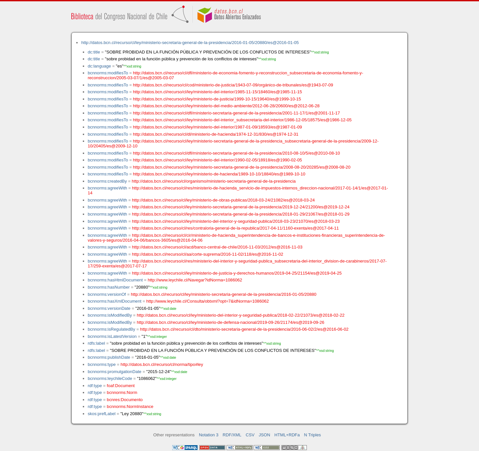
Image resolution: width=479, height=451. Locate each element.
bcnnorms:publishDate (109, 357)
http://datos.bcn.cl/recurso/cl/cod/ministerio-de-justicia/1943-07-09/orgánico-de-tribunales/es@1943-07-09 (233, 85)
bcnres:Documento (125, 399)
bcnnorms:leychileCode (110, 378)
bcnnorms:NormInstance (130, 406)
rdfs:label (96, 343)
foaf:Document (121, 385)
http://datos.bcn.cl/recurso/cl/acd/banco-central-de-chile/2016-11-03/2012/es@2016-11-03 (217, 247)
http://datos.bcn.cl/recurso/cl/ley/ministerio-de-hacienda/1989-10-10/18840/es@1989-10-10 (219, 174)
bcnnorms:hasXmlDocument (115, 301)
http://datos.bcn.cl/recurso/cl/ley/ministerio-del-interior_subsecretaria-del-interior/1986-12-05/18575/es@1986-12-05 (242, 119)
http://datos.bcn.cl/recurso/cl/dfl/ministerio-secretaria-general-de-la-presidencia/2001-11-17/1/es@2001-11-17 (236, 113)
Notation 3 (208, 434)
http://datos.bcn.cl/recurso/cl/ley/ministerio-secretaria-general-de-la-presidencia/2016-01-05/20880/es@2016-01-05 (190, 42)
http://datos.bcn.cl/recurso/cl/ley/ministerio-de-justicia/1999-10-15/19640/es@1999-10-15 (217, 99)
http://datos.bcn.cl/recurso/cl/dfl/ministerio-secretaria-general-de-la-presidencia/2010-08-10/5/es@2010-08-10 (236, 153)
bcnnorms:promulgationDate (115, 371)
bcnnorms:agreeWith (107, 188)
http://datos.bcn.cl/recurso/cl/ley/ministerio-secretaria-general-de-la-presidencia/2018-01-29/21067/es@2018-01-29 (241, 214)
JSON (264, 434)
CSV (250, 434)
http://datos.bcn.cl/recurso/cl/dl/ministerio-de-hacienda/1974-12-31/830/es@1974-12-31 (215, 134)
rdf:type (95, 385)
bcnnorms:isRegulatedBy (111, 329)
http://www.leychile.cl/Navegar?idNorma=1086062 (195, 280)
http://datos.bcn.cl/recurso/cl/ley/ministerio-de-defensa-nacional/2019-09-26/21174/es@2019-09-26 (230, 322)
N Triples (312, 434)
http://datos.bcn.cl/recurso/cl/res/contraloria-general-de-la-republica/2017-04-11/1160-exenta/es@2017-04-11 (235, 228)
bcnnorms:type (102, 364)
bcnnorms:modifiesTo (108, 72)
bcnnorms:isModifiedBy (110, 315)
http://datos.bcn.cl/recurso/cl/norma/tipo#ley (162, 364)
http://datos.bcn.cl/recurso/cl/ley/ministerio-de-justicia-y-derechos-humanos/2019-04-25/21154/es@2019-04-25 (237, 273)
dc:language (99, 66)
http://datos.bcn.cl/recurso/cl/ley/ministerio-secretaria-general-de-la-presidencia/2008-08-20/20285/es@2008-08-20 (242, 167)
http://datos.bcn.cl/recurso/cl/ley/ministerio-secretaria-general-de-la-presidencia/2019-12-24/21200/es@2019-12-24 (241, 206)
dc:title (94, 52)
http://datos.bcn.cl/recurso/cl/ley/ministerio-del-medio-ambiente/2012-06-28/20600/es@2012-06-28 (226, 105)
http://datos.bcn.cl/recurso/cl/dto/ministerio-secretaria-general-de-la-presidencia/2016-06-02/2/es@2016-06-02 (244, 329)
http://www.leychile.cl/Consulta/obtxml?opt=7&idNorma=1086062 (207, 301)
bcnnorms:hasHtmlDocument (115, 280)
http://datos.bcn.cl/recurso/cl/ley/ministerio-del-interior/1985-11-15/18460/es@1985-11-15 (217, 91)
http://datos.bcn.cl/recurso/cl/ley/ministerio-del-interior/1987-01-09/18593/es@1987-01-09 (217, 127)
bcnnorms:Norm (122, 392)
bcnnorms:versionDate (109, 308)
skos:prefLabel (101, 413)
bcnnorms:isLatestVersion (112, 336)
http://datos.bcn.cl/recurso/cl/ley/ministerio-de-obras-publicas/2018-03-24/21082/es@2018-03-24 (223, 200)
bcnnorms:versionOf (107, 294)
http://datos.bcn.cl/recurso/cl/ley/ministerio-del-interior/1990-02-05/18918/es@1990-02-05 (217, 160)
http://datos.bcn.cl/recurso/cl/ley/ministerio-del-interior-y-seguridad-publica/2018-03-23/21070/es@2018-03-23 (236, 221)
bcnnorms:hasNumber (109, 287)
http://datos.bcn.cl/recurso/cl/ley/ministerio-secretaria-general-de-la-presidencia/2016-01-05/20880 (223, 294)
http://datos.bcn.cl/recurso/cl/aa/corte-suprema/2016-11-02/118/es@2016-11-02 (207, 254)
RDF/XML (232, 434)
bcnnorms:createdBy (107, 181)
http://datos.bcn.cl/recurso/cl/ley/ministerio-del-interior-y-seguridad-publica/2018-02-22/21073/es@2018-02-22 (240, 315)
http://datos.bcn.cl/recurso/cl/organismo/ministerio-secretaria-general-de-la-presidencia (214, 181)
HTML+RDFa (287, 434)
